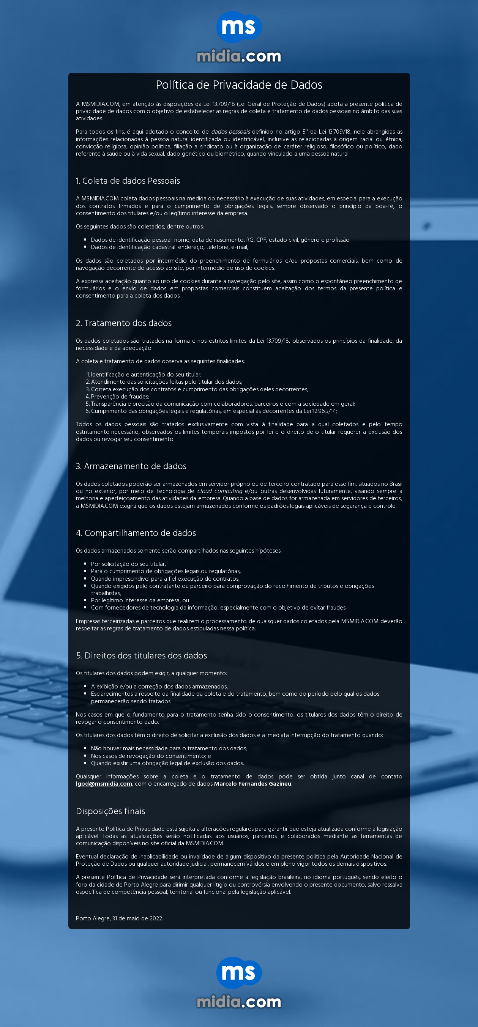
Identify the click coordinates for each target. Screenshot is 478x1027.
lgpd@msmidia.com (104, 784)
